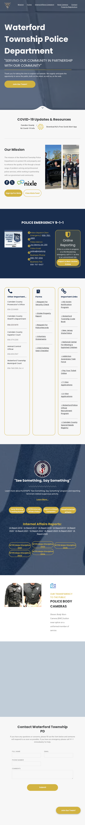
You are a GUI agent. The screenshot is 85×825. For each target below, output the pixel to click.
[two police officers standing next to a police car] (53, 167)
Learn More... (43, 499)
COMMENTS (16, 768)
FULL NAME (16, 751)
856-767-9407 (36, 264)
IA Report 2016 (15, 527)
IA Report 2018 (44, 527)
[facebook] (6, 182)
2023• (55, 530)
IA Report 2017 (30, 527)
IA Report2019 (59, 527)
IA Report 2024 (65, 530)
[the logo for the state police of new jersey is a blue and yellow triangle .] (22, 664)
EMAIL (46, 751)
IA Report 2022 (36, 530)
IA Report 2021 (21, 530)
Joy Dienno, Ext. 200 (38, 244)
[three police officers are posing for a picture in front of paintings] (71, 167)
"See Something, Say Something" (42, 480)
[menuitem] (20, 5)
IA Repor (48, 530)
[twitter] (12, 182)
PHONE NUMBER (18, 760)
